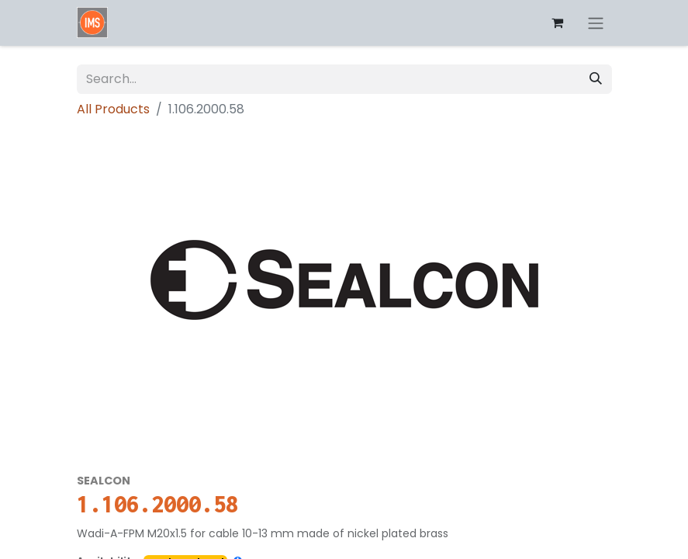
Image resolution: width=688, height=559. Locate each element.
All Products (113, 109)
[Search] (595, 79)
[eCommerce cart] (557, 22)
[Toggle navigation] (595, 23)
